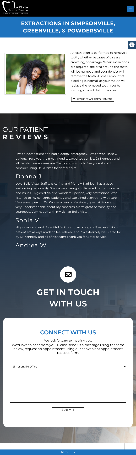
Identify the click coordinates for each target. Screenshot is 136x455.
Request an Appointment (92, 99)
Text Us (68, 452)
